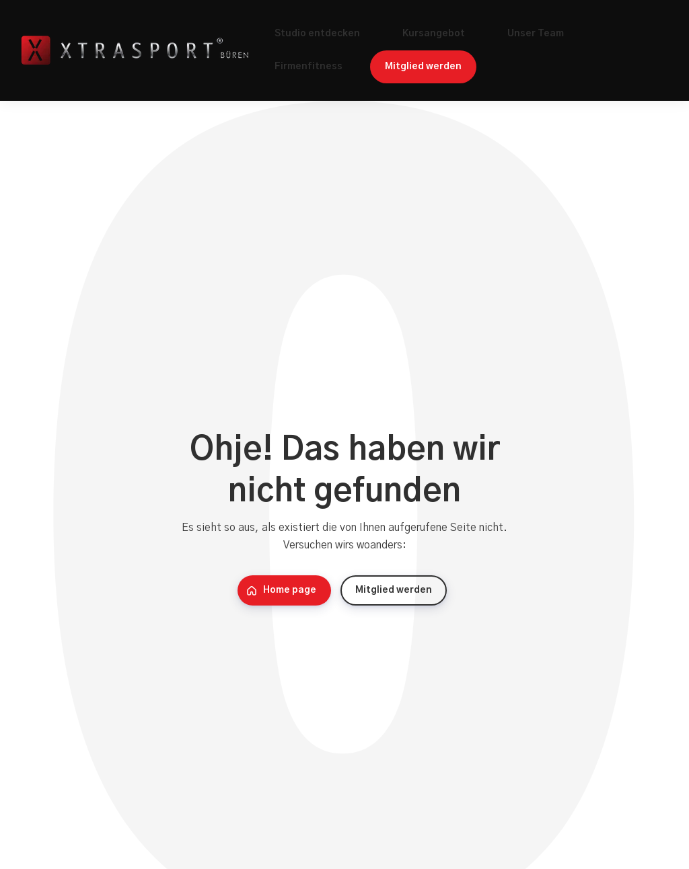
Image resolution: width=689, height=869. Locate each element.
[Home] (138, 50)
